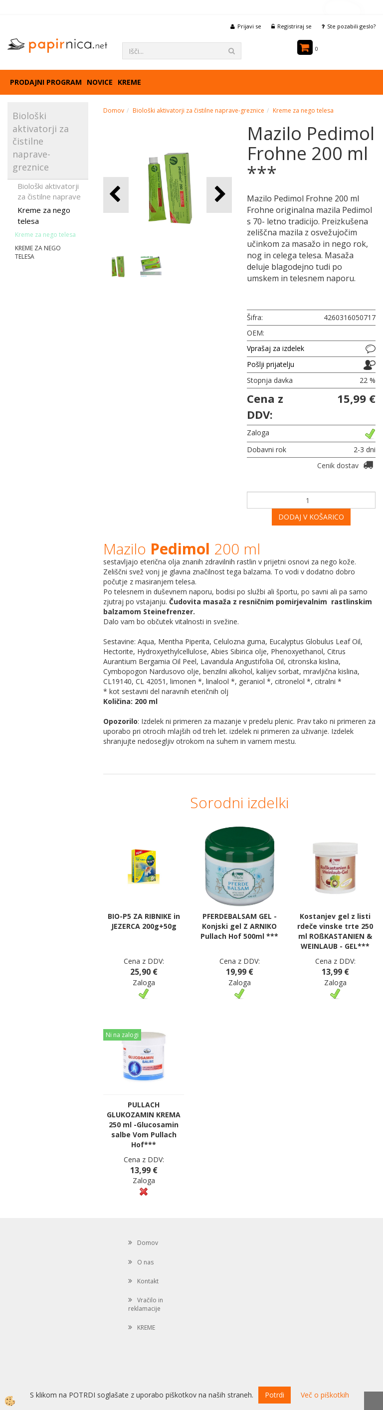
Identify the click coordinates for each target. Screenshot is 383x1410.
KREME (129, 82)
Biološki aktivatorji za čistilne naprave (49, 191)
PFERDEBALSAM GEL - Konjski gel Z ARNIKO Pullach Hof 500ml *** (239, 926)
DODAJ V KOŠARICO (311, 517)
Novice (100, 82)
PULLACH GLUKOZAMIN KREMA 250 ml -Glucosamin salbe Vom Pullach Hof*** (144, 1124)
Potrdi (274, 1395)
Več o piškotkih (325, 1395)
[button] (219, 194)
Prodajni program (46, 82)
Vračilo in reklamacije (145, 1304)
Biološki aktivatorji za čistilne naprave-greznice (198, 110)
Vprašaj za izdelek (275, 348)
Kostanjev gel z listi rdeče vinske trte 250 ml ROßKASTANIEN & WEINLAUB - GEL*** (335, 931)
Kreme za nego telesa (43, 215)
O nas (145, 1262)
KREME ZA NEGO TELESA (38, 252)
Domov (113, 110)
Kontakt (148, 1281)
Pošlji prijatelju (270, 364)
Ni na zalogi (122, 1035)
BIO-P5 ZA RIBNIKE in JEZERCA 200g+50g (144, 921)
